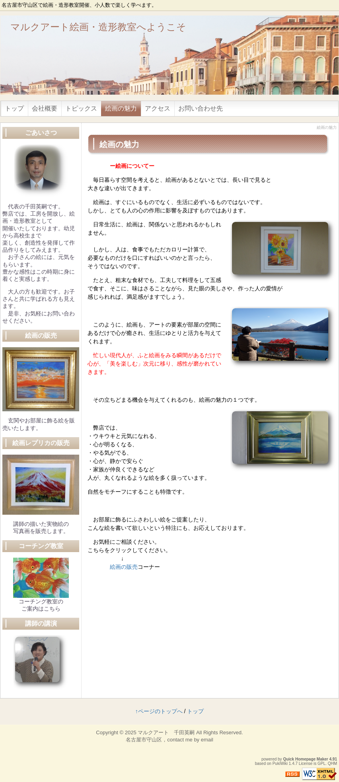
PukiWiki (280, 763)
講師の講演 (41, 623)
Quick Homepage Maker (305, 759)
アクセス (157, 108)
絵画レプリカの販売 (41, 443)
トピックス (81, 108)
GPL (321, 763)
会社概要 (44, 108)
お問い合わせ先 (200, 108)
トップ (14, 108)
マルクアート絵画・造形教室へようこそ (98, 26)
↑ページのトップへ (159, 711)
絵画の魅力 (121, 108)
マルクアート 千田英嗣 (166, 732)
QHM (332, 763)
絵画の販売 (124, 567)
